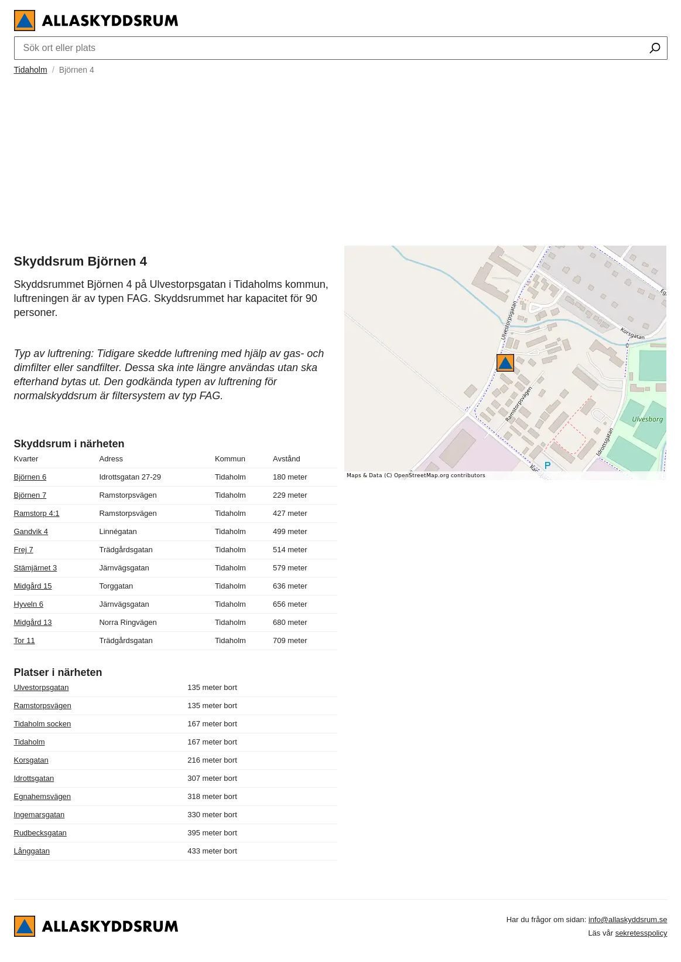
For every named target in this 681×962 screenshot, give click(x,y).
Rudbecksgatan (40, 832)
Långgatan (32, 851)
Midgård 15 (33, 586)
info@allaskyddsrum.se (628, 919)
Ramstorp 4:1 (37, 513)
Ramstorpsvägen (42, 705)
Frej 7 (23, 549)
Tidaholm (30, 69)
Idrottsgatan (34, 778)
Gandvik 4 (31, 531)
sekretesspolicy (641, 933)
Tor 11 (24, 640)
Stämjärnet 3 (35, 567)
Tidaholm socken (42, 723)
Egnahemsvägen (42, 796)
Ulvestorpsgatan (41, 687)
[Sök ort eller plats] (655, 49)
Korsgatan (31, 760)
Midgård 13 (33, 622)
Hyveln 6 (29, 604)
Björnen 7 (30, 495)
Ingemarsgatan (39, 814)
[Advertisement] (341, 159)
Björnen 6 (30, 476)
